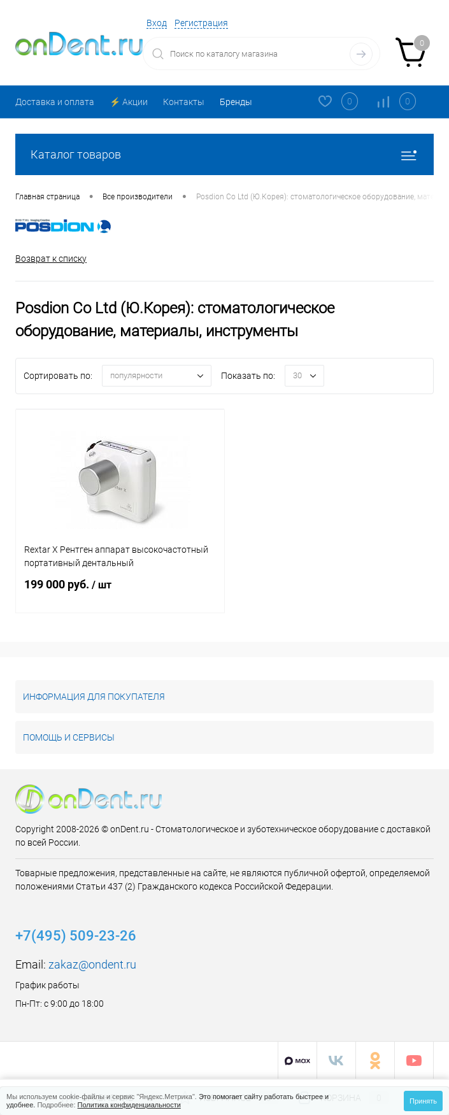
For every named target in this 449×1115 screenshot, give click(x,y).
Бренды (236, 102)
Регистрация (201, 23)
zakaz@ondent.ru (92, 964)
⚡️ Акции (129, 102)
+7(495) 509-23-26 (75, 936)
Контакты (183, 102)
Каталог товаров (224, 154)
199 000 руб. (120, 592)
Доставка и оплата (54, 102)
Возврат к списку (51, 258)
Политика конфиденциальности (129, 1105)
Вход (156, 23)
